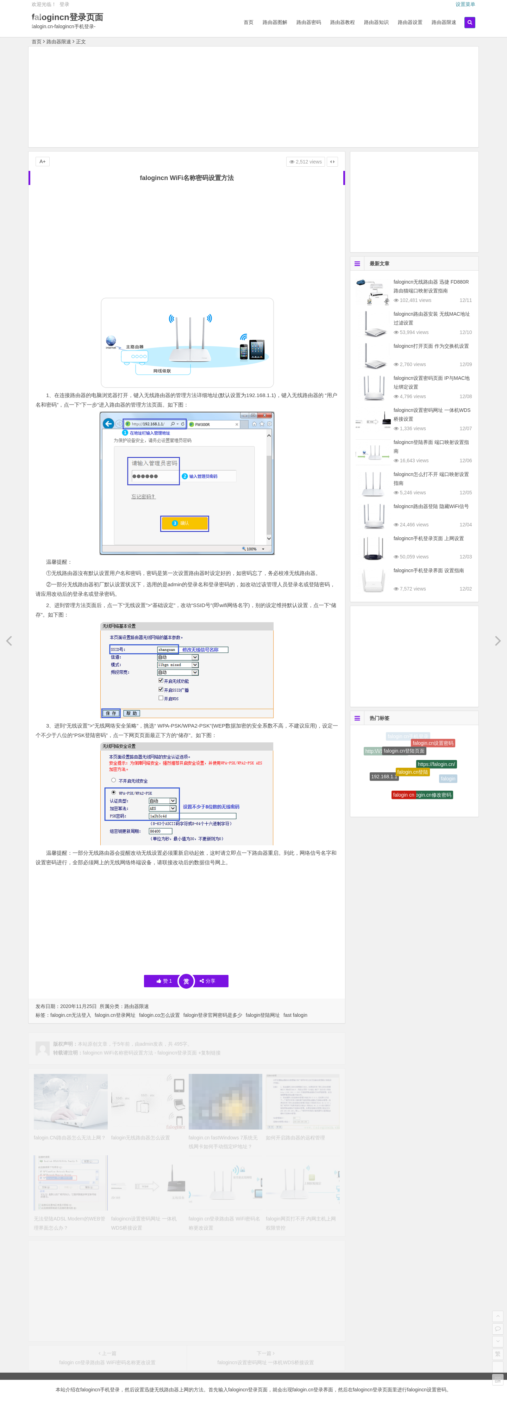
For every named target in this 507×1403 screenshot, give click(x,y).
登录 (64, 4)
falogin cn (403, 798)
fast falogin (295, 1015)
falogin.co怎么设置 (159, 1015)
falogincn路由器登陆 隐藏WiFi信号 (431, 506)
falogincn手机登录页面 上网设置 (429, 538)
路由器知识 (376, 22)
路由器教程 (342, 22)
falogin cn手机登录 (408, 737)
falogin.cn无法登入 (70, 1015)
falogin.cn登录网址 (115, 1015)
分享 (207, 981)
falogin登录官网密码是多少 (212, 1015)
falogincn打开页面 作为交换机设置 (431, 346)
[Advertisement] (253, 98)
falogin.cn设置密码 (433, 745)
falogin (448, 779)
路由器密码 (308, 22)
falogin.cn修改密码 (431, 797)
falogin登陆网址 (263, 1015)
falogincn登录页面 (67, 17)
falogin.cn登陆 (413, 777)
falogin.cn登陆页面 (404, 754)
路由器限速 (444, 22)
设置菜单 (465, 4)
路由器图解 (275, 22)
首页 (249, 22)
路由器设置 (410, 22)
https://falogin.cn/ (436, 768)
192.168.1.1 (384, 778)
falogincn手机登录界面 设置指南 (429, 570)
